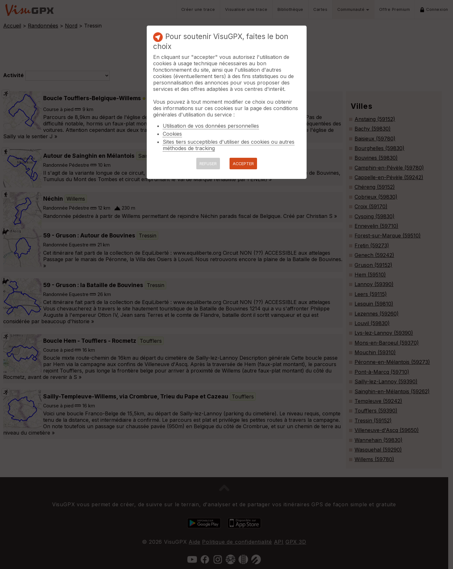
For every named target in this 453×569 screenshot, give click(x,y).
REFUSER (208, 163)
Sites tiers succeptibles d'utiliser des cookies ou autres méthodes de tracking (228, 145)
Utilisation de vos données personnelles (211, 126)
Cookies (172, 134)
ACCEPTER (243, 163)
